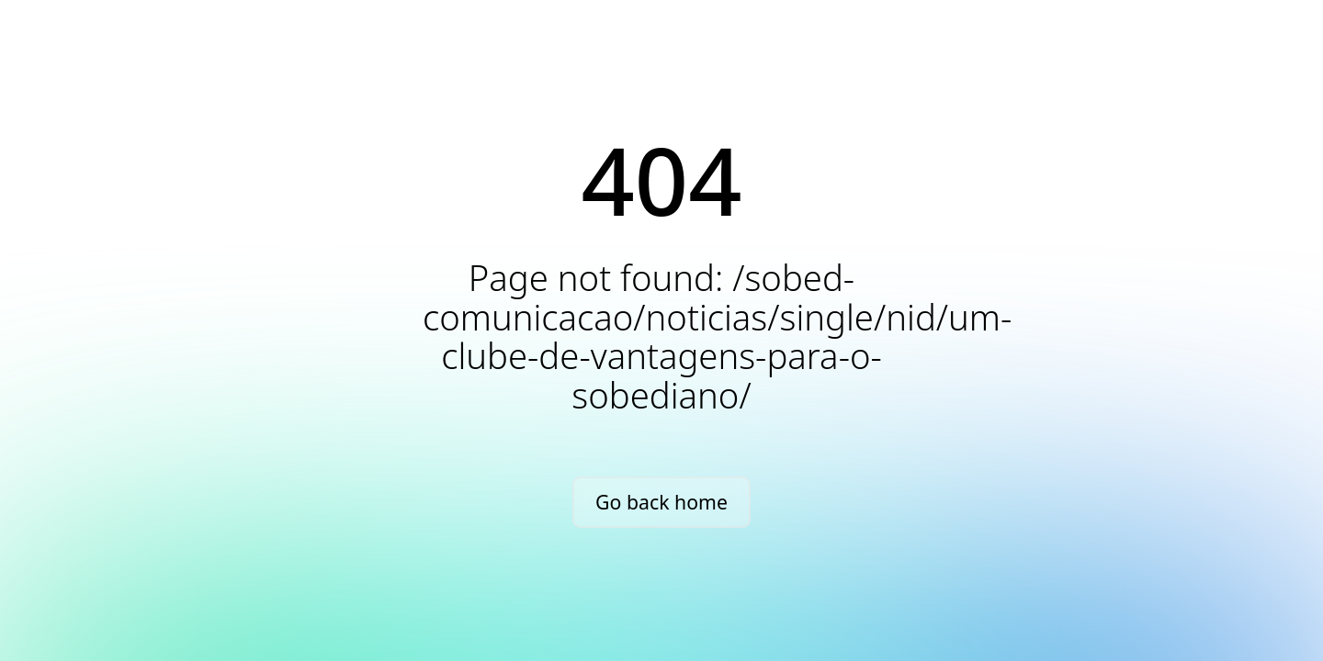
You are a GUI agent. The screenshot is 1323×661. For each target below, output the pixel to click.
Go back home (661, 501)
